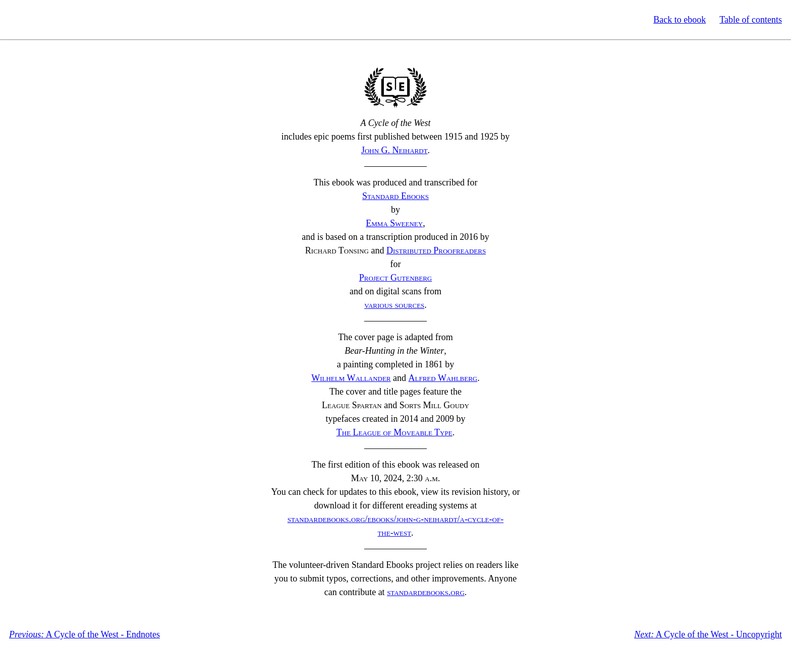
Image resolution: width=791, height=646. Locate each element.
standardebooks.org (426, 592)
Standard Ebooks (54, 19)
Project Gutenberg (395, 278)
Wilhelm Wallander (350, 378)
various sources (394, 305)
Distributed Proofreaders (436, 250)
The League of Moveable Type (394, 432)
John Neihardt (394, 150)
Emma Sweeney (394, 223)
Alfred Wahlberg (443, 378)
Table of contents (750, 20)
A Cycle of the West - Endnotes (84, 634)
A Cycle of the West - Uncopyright (708, 634)
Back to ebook (679, 20)
